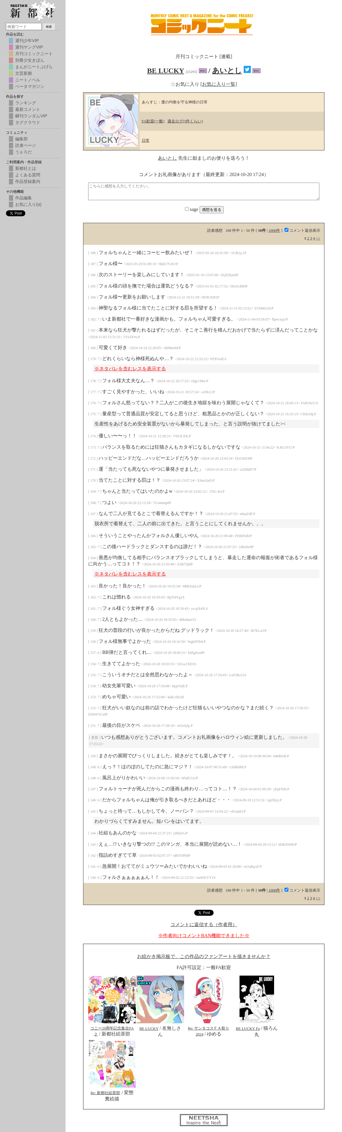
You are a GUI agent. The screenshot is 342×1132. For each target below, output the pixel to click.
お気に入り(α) (28, 204)
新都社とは (25, 168)
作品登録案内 (27, 181)
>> (318, 238)
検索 (49, 26)
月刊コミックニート (34, 53)
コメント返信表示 (302, 230)
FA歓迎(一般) (153, 121)
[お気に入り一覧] (218, 84)
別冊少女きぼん (29, 60)
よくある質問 (27, 174)
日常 (146, 140)
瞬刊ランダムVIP (31, 115)
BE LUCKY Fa (248, 1028)
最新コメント (27, 109)
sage (192, 209)
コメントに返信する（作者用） (203, 924)
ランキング (25, 102)
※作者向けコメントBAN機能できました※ (203, 935)
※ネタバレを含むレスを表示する (130, 368)
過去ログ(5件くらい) (185, 121)
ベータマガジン (29, 86)
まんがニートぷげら (34, 66)
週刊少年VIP (27, 40)
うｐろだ (23, 152)
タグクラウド (27, 122)
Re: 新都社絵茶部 (105, 1093)
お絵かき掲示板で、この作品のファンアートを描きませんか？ (204, 956)
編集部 (21, 138)
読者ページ (25, 145)
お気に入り (185, 84)
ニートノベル (27, 79)
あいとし (227, 70)
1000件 (274, 230)
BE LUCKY (165, 70)
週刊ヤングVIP (29, 47)
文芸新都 (23, 73)
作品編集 (23, 197)
